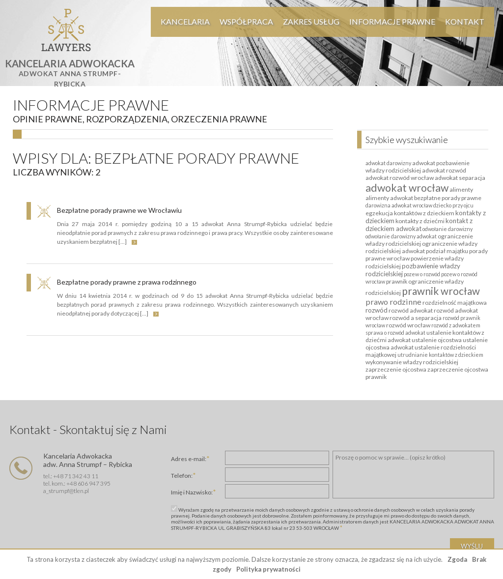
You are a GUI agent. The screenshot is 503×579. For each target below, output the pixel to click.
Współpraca (246, 21)
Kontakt (464, 21)
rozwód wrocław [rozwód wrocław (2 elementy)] (408, 325)
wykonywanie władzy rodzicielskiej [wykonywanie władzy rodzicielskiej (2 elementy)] (411, 362)
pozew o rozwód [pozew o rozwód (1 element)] (422, 274)
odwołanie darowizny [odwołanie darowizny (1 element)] (447, 229)
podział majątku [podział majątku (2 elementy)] (447, 251)
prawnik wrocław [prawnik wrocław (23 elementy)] (441, 291)
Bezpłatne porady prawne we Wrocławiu (119, 210)
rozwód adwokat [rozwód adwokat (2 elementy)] (411, 310)
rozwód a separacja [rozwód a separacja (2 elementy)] (416, 317)
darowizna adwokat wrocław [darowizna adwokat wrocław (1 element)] (398, 205)
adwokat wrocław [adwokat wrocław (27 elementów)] (406, 187)
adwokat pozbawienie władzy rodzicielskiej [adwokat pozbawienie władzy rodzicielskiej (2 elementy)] (417, 166)
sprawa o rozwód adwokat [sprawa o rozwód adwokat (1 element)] (395, 332)
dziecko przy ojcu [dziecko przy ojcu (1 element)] (453, 205)
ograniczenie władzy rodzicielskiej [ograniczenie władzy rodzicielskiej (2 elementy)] (419, 239)
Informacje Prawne (392, 21)
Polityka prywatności (268, 569)
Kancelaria (185, 21)
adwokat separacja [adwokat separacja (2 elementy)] (460, 177)
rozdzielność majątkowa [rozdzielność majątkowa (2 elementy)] (454, 302)
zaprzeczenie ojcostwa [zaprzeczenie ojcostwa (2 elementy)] (395, 369)
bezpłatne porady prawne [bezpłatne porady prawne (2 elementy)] (447, 198)
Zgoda (457, 559)
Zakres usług (311, 21)
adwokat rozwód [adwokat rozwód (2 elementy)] (444, 170)
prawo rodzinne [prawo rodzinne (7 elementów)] (393, 301)
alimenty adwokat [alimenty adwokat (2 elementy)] (389, 198)
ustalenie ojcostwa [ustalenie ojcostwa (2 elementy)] (437, 340)
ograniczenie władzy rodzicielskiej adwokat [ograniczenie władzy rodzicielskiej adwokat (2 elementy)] (421, 247)
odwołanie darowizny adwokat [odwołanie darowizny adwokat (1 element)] (401, 236)
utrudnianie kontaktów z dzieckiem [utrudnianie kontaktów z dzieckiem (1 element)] (440, 354)
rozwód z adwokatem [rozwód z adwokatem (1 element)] (455, 325)
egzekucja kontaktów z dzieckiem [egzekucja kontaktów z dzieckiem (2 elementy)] (409, 213)
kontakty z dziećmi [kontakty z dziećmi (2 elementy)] (420, 221)
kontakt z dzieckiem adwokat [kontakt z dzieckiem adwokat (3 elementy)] (419, 224)
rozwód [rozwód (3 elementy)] (376, 310)
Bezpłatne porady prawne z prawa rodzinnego (126, 282)
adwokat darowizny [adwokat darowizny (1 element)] (388, 163)
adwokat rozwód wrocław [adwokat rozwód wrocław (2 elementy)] (399, 177)
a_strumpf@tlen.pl (66, 490)
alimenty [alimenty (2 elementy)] (461, 189)
